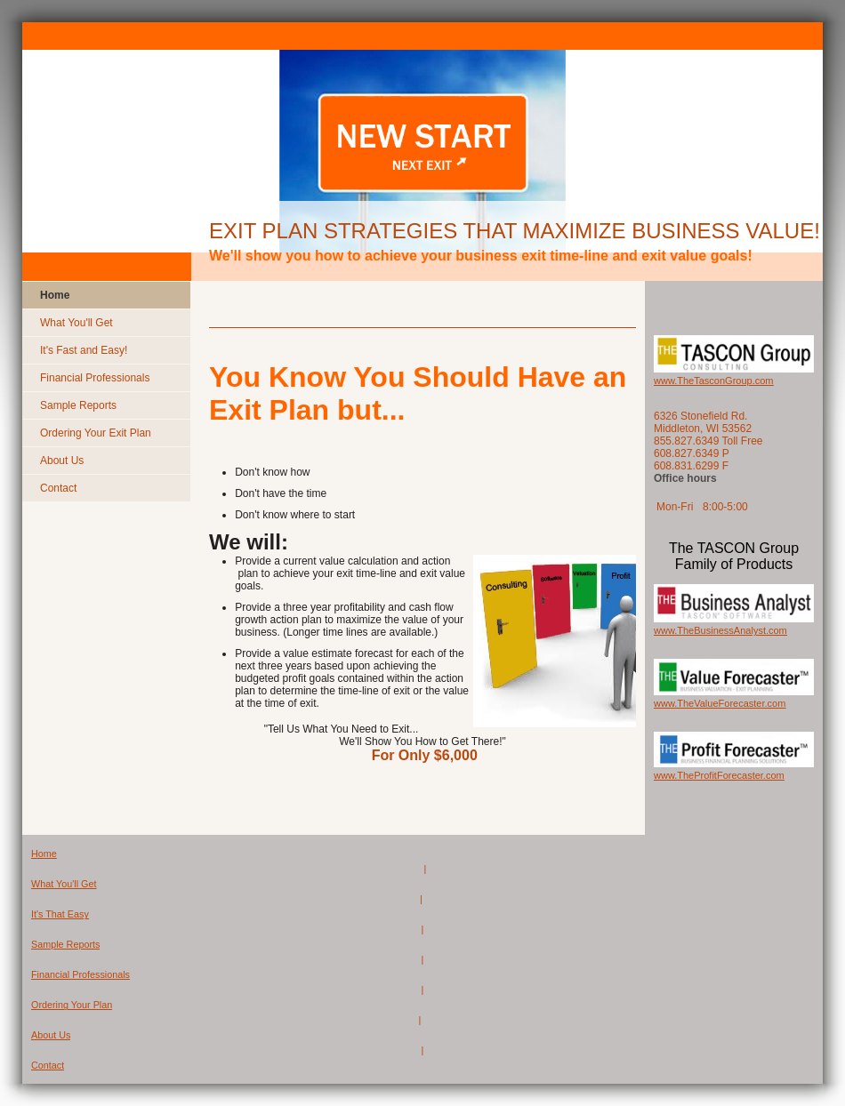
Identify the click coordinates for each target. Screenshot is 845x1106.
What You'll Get (64, 883)
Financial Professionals (80, 974)
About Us (50, 1035)
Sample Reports (65, 944)
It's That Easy (60, 914)
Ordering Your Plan (71, 1004)
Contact (47, 1065)
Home (44, 853)
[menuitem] (106, 295)
